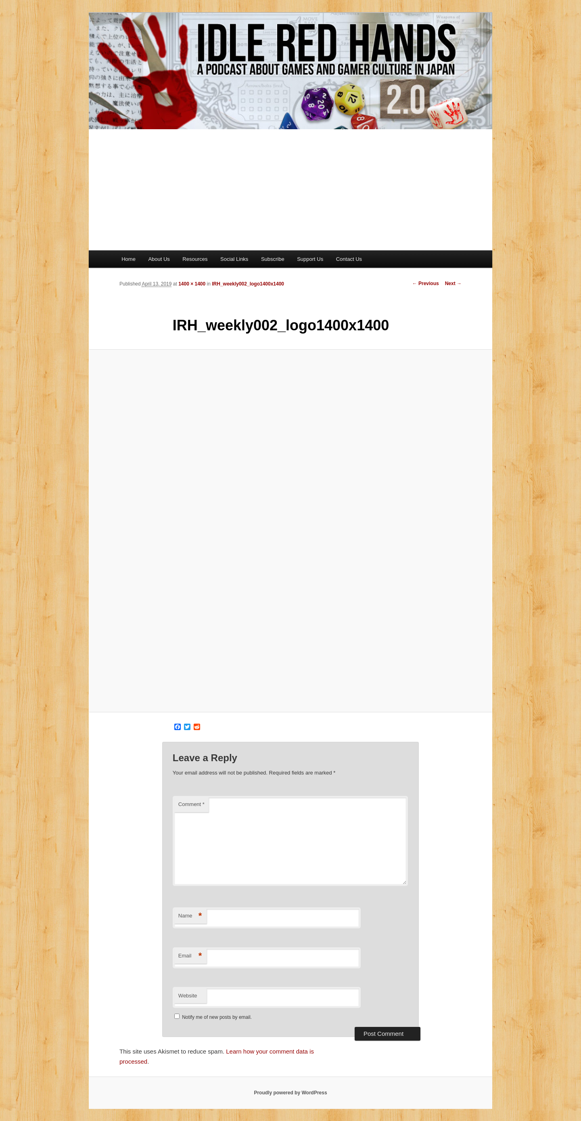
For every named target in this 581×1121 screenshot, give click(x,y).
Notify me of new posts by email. (217, 1017)
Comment (191, 804)
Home (128, 259)
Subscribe (272, 259)
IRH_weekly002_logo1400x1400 (248, 284)
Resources (194, 259)
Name (190, 916)
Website (187, 996)
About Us (158, 259)
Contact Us (349, 259)
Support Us (310, 259)
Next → (453, 283)
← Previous (425, 283)
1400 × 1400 (191, 284)
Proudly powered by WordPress (290, 1093)
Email (190, 956)
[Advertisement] (290, 189)
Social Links (234, 259)
